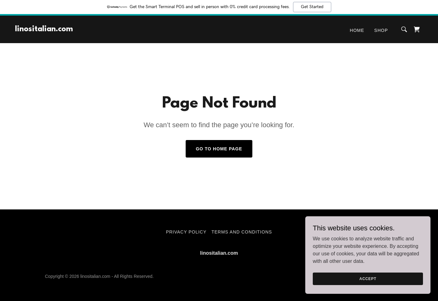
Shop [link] (381, 30)
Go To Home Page (219, 148)
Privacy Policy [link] (186, 231)
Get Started (312, 7)
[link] (44, 29)
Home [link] (357, 30)
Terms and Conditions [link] (241, 231)
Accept (367, 278)
